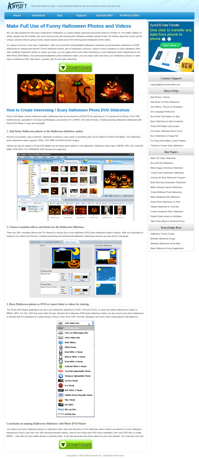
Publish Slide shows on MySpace (166, 216)
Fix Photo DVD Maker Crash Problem (168, 141)
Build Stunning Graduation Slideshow (168, 182)
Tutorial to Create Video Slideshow (166, 145)
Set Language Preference (162, 111)
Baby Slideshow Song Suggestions (167, 248)
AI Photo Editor (130, 15)
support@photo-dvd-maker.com (165, 84)
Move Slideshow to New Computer (166, 121)
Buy (59, 15)
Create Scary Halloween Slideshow (167, 173)
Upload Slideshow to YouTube (164, 206)
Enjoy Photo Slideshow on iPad (165, 202)
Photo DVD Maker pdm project (164, 126)
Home (17, 15)
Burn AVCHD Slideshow (161, 163)
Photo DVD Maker (20, 55)
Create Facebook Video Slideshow (166, 211)
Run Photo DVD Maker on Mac (165, 116)
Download (38, 15)
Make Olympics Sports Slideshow (166, 187)
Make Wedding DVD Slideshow (165, 197)
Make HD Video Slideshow (163, 158)
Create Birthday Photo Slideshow (166, 192)
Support (81, 15)
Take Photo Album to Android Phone (167, 221)
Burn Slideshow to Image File (164, 136)
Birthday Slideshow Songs (162, 238)
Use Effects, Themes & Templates (166, 107)
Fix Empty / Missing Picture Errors (166, 131)
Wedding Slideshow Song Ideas (165, 243)
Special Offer (104, 15)
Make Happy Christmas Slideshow (166, 168)
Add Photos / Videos (160, 97)
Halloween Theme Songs (162, 234)
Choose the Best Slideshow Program (167, 177)
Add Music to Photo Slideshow (164, 102)
